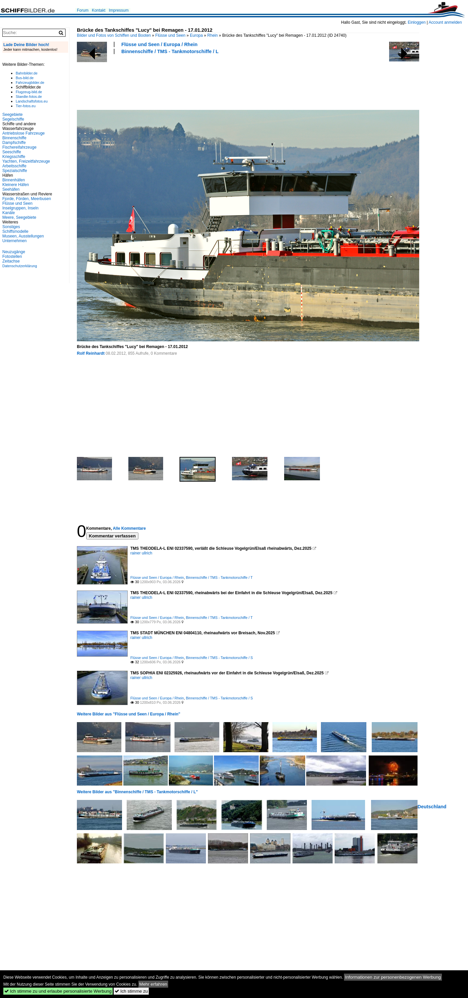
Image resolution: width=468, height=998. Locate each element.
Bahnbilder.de (26, 73)
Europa (196, 35)
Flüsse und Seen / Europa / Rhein (159, 44)
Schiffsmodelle (15, 231)
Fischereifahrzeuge (19, 147)
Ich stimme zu (131, 991)
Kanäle (8, 212)
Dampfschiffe (14, 142)
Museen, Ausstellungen (23, 236)
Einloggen (417, 22)
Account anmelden (445, 22)
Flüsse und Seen (170, 35)
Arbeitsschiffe (14, 166)
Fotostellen (12, 256)
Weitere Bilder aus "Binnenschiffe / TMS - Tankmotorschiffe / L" (137, 792)
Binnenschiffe (14, 138)
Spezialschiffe (14, 170)
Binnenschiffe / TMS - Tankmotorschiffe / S (219, 658)
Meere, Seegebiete (19, 217)
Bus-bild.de (24, 78)
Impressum (118, 10)
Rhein (212, 35)
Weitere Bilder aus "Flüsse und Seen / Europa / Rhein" (128, 714)
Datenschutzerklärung (19, 266)
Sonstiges (11, 226)
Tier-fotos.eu (25, 106)
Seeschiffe (11, 152)
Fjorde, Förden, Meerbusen (26, 198)
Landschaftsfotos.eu (31, 101)
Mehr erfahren (153, 984)
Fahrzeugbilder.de (30, 82)
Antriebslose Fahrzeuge (23, 133)
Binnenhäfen (13, 180)
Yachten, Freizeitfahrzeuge (26, 161)
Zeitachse (11, 261)
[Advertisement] (198, 81)
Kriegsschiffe (13, 156)
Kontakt (99, 10)
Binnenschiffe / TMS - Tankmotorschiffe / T (219, 577)
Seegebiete (12, 114)
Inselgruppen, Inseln (20, 208)
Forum (83, 10)
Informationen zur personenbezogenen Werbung (393, 977)
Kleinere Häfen (15, 184)
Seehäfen (10, 189)
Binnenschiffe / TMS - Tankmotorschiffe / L (170, 51)
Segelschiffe (13, 119)
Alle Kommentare (129, 528)
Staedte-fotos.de (29, 97)
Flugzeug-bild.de (29, 92)
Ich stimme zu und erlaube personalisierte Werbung (58, 991)
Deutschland (432, 806)
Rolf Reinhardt (91, 353)
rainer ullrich (141, 553)
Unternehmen (14, 240)
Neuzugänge (13, 252)
